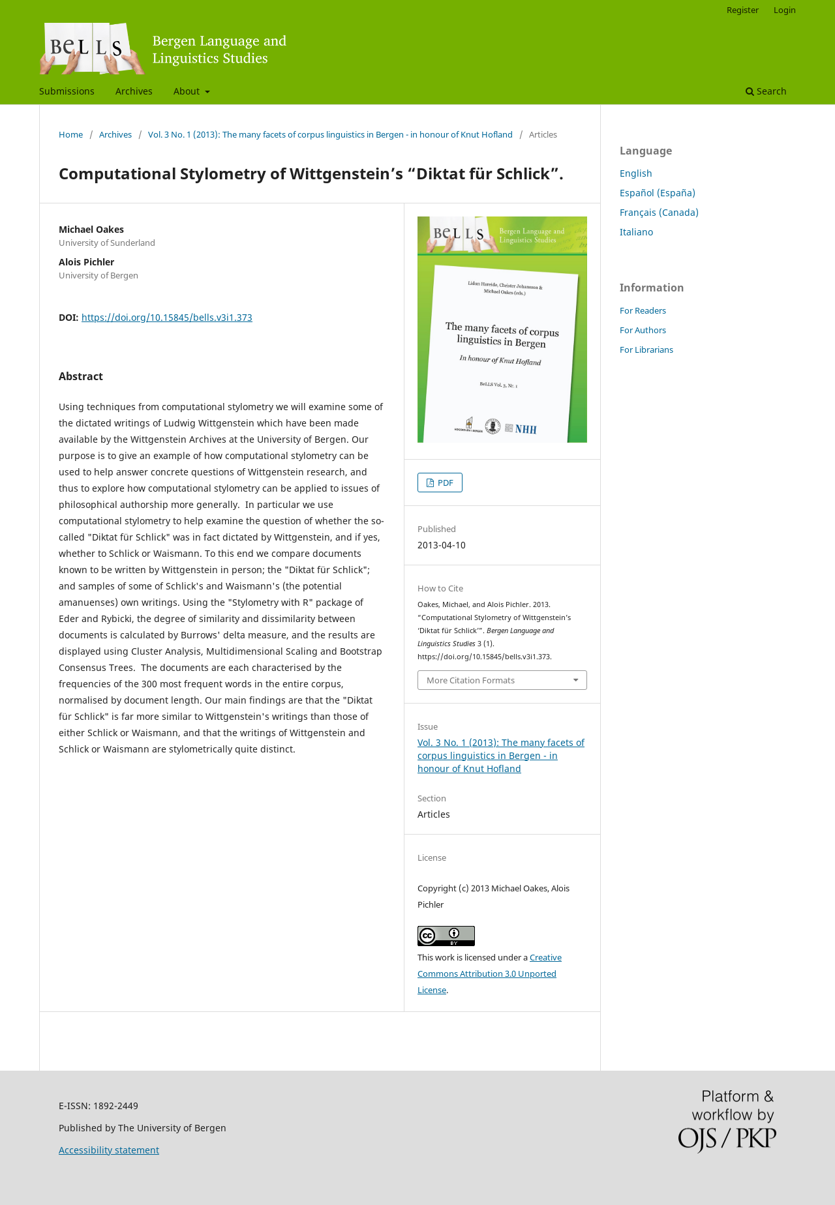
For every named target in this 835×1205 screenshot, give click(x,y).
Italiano (636, 232)
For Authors (643, 330)
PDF (444, 482)
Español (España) (657, 192)
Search (766, 91)
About (188, 91)
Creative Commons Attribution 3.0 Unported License (490, 973)
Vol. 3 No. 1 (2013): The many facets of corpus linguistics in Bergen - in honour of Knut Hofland (330, 134)
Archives (134, 91)
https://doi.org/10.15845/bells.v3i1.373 (167, 317)
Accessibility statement (109, 1150)
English (636, 173)
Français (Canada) (659, 212)
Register (743, 10)
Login (785, 10)
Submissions (67, 91)
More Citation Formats (471, 680)
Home (71, 134)
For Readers (643, 310)
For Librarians (646, 349)
